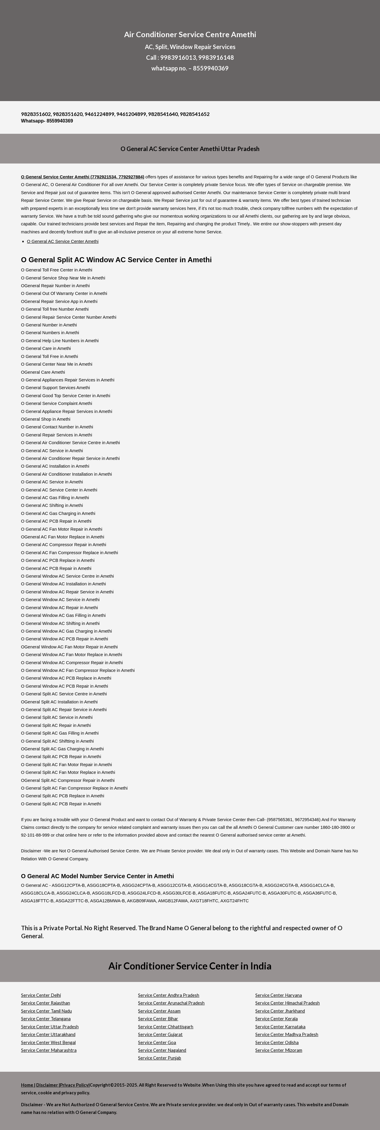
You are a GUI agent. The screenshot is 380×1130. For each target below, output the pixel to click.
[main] (190, 50)
